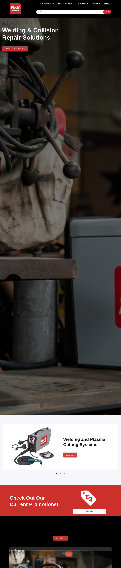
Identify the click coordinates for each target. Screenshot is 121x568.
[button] (46, 3)
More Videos (60, 538)
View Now (89, 511)
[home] (15, 8)
